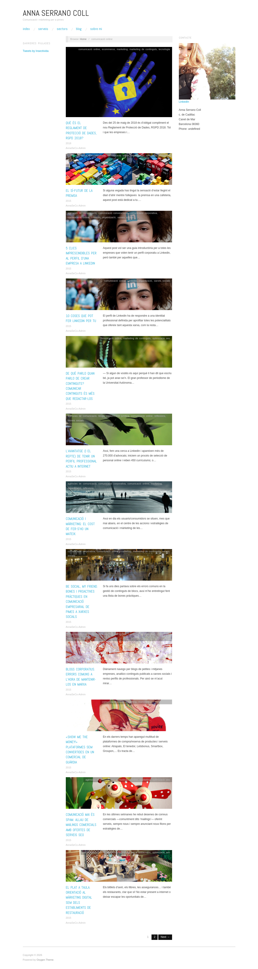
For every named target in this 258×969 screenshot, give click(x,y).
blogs (101, 416)
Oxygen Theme (45, 959)
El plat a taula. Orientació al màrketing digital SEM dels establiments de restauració (79, 900)
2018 (68, 143)
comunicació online (89, 49)
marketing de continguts (143, 49)
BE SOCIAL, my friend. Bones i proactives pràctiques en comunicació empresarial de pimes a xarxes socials (82, 601)
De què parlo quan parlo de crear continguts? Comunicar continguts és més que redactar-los (80, 386)
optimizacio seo (161, 338)
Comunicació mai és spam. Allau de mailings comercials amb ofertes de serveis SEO (81, 824)
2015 (68, 200)
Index (26, 29)
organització (137, 155)
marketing (122, 49)
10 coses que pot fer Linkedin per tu (81, 318)
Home (83, 39)
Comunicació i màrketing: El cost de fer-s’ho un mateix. (80, 526)
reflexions (151, 155)
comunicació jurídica (117, 416)
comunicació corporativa (143, 213)
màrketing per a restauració (154, 701)
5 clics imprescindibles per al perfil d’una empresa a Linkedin (81, 256)
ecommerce (108, 49)
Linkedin (95, 217)
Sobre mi (96, 29)
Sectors (62, 29)
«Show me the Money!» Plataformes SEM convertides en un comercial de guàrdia (80, 750)
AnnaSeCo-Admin (76, 148)
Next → (165, 937)
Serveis (43, 29)
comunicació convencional (91, 155)
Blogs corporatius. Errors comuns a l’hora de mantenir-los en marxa (81, 677)
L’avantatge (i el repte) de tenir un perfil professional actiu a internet (81, 458)
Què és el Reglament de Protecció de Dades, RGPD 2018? (81, 130)
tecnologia (164, 49)
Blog (79, 29)
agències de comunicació (82, 213)
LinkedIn (184, 101)
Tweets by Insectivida (36, 51)
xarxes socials (126, 217)
